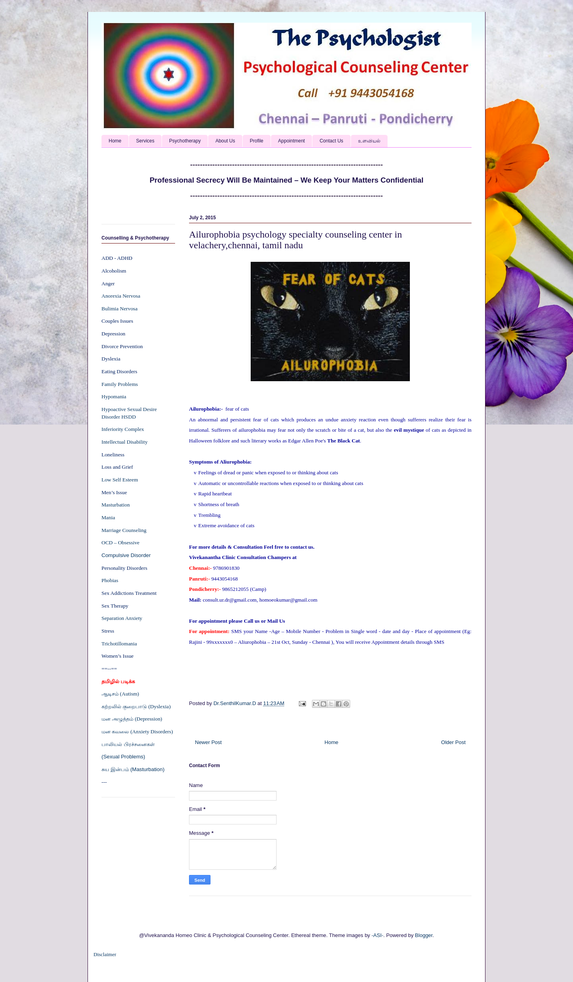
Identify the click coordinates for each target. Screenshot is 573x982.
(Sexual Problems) (123, 757)
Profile (256, 141)
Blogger (424, 935)
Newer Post (208, 742)
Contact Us (331, 141)
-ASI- (378, 935)
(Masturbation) (147, 769)
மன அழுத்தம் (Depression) (131, 719)
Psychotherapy (185, 141)
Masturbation (115, 505)
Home (115, 141)
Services (145, 141)
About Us (225, 141)
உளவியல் (369, 141)
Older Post (453, 742)
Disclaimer (105, 954)
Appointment (291, 141)
